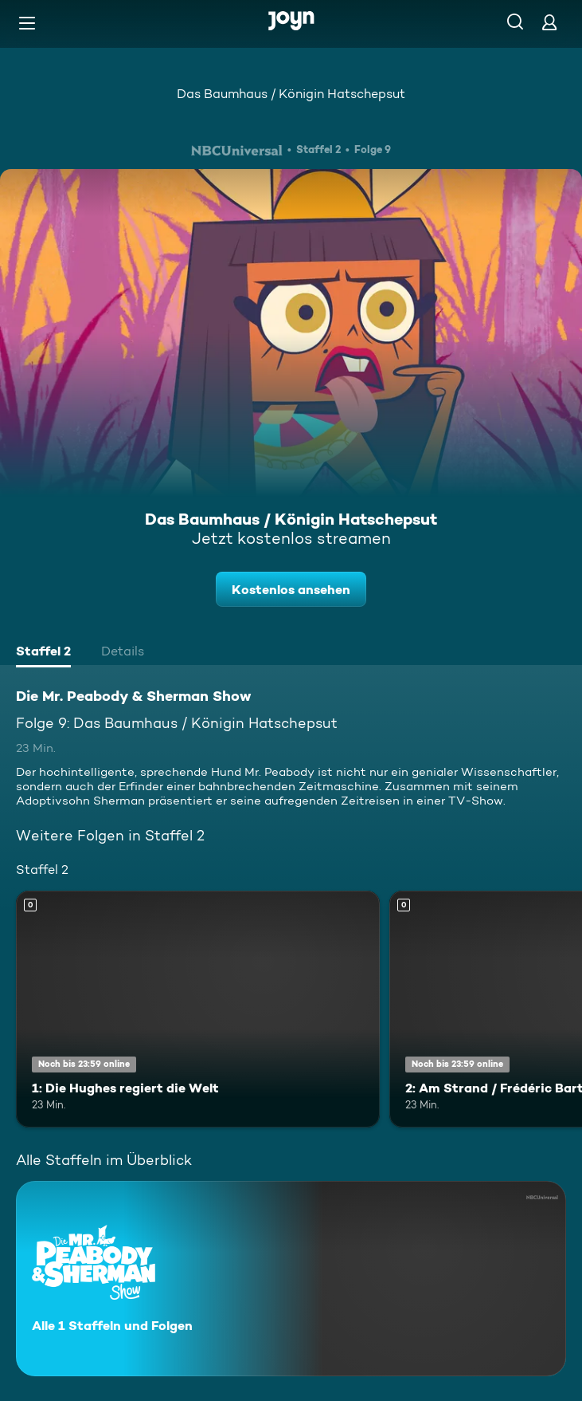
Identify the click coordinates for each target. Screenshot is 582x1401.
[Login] (549, 22)
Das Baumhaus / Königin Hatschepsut (291, 93)
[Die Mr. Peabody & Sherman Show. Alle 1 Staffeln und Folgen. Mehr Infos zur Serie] (291, 1278)
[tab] (43, 653)
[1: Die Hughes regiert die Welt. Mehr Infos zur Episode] (198, 1009)
